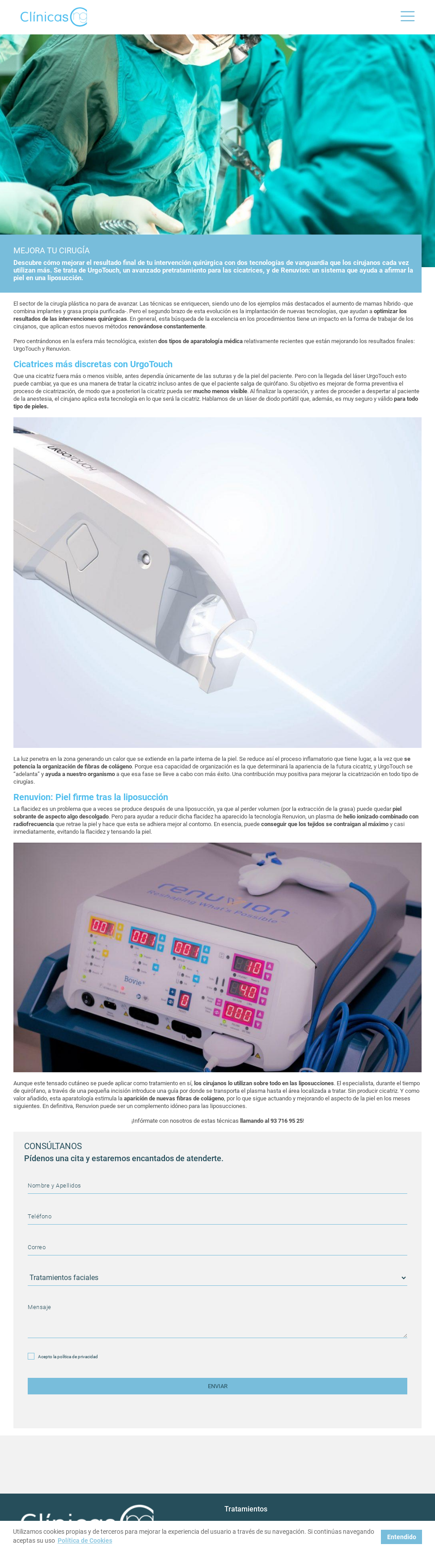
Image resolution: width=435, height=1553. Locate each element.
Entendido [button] (401, 1537)
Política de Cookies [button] (85, 1541)
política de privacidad (77, 1356)
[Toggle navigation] (408, 17)
